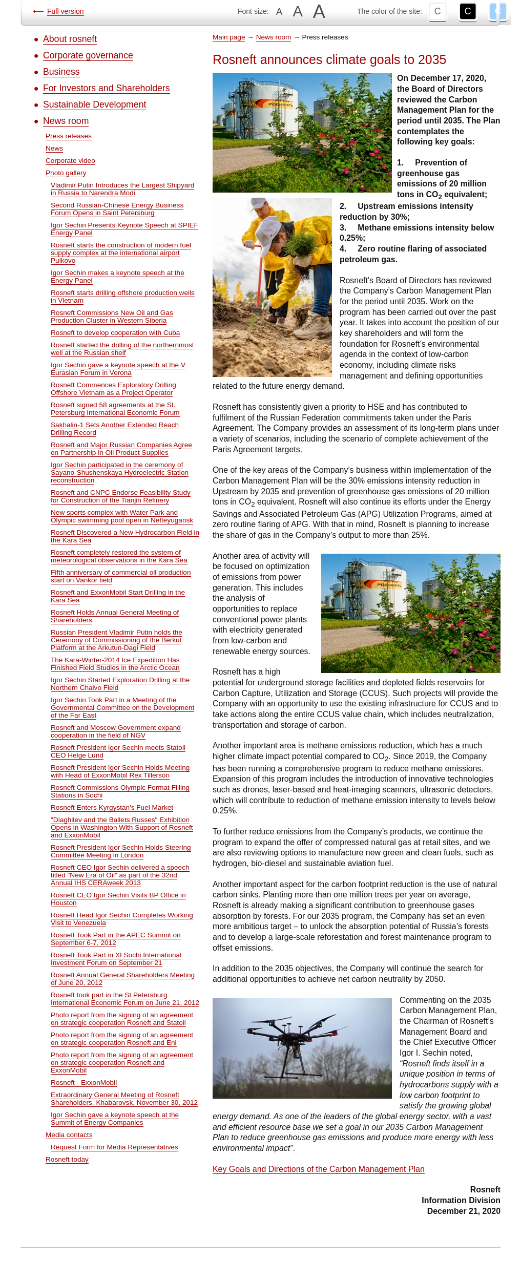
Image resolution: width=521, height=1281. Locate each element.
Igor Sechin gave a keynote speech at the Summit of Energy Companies (115, 1118)
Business (61, 72)
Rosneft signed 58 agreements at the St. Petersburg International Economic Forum (115, 408)
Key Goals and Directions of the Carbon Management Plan (319, 1169)
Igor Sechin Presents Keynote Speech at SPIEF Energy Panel (124, 229)
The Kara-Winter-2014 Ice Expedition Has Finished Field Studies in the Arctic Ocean (115, 663)
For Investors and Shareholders (106, 88)
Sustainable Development (94, 104)
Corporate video (70, 160)
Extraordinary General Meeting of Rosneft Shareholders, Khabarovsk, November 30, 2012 (124, 1098)
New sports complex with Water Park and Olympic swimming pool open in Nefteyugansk (122, 516)
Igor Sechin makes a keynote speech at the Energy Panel (117, 276)
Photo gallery (66, 173)
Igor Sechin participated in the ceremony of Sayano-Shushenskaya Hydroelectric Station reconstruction (120, 472)
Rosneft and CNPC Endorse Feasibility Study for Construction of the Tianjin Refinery (121, 496)
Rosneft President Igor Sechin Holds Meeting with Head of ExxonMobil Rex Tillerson (120, 771)
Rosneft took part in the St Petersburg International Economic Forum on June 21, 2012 (125, 998)
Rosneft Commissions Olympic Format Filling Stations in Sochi (120, 791)
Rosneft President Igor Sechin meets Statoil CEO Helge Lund (118, 751)
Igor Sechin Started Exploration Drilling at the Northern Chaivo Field (120, 683)
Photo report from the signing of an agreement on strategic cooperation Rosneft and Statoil (122, 1018)
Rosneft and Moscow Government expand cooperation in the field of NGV (116, 731)
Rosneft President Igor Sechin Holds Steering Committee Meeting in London (121, 851)
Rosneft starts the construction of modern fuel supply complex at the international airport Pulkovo (121, 252)
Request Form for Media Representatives (114, 1147)
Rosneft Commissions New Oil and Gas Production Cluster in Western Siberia (112, 316)
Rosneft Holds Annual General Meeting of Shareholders (115, 616)
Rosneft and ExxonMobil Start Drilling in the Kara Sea (118, 596)
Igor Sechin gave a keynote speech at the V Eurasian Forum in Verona (118, 368)
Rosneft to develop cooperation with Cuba (115, 333)
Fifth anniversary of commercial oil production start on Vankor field (121, 576)
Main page (229, 37)
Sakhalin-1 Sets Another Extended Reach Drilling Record (115, 428)
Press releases (69, 136)
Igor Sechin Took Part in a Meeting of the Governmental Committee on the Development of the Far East (122, 707)
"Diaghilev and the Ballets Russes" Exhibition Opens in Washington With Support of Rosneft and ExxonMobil (122, 827)
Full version (65, 11)
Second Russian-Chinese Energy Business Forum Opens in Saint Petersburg (117, 209)
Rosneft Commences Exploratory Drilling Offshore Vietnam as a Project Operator (113, 388)
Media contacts (69, 1135)
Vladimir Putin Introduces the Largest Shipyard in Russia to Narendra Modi (122, 189)
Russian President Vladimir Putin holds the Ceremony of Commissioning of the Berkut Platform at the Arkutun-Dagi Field (116, 640)
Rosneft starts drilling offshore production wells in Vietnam (123, 296)
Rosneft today (67, 1159)
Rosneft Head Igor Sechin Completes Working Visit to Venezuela (122, 919)
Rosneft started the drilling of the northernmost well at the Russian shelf (122, 348)
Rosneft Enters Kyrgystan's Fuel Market (112, 807)
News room (66, 121)
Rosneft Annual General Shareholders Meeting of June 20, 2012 (123, 978)
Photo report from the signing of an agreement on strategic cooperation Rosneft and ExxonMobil (122, 1062)
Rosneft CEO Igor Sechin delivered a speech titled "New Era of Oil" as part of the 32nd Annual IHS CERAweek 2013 (120, 875)
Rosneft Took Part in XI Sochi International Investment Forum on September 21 (116, 959)
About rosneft (70, 39)
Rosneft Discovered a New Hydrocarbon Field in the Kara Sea (125, 536)
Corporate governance (88, 55)
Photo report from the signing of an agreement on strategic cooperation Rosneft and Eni (122, 1038)
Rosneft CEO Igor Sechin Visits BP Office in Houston (118, 899)
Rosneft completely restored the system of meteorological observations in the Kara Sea (119, 556)
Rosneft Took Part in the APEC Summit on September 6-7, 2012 (116, 939)
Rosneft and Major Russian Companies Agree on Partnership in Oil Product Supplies (121, 448)
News (54, 148)
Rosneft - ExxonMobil (84, 1082)
